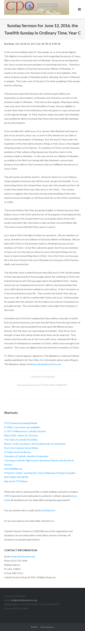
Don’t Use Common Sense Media (21, 447)
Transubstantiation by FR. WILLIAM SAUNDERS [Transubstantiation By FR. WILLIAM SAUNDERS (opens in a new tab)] (42, 385)
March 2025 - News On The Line (21, 435)
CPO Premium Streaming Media (20, 423)
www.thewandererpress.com (46, 364)
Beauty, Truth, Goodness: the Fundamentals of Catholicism (35, 443)
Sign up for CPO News (15, 481)
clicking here (48, 510)
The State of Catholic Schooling (20, 439)
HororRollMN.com (13, 468)
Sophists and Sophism (43, 376)
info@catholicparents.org (22, 556)
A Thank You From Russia (17, 452)
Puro (52, 627)
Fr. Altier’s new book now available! (22, 427)
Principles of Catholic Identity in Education (26, 456)
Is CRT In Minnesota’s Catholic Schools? (25, 431)
